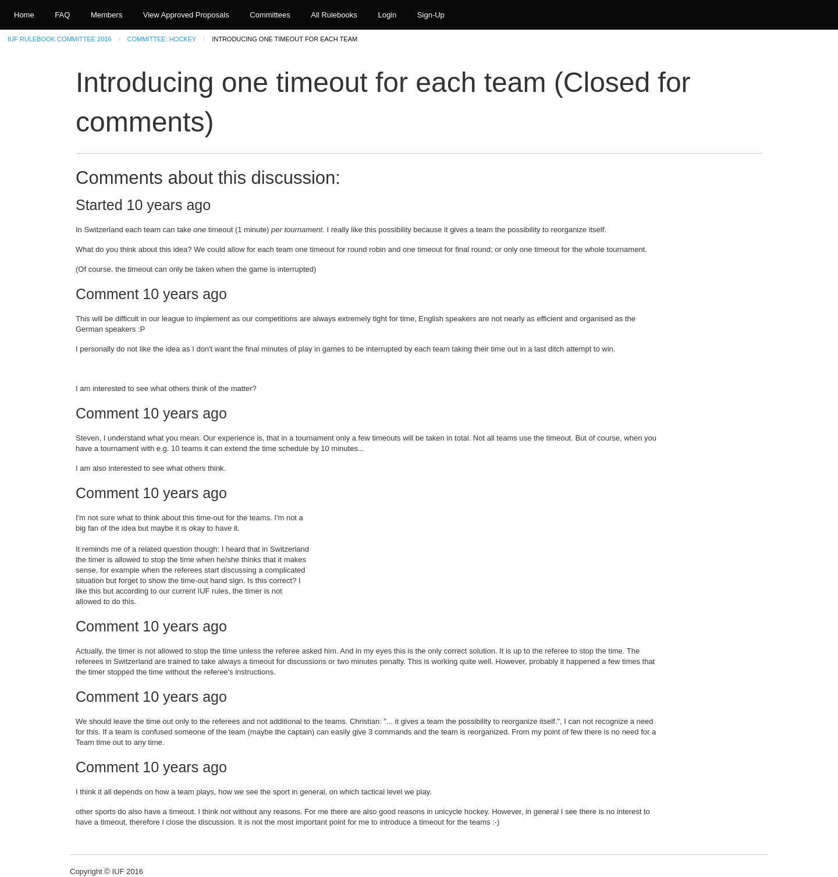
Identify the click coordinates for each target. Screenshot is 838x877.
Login (387, 14)
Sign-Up (431, 14)
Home (24, 14)
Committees (270, 14)
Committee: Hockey (162, 38)
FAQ (62, 14)
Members (106, 14)
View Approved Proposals (186, 14)
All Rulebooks (334, 14)
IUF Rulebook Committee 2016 (59, 38)
